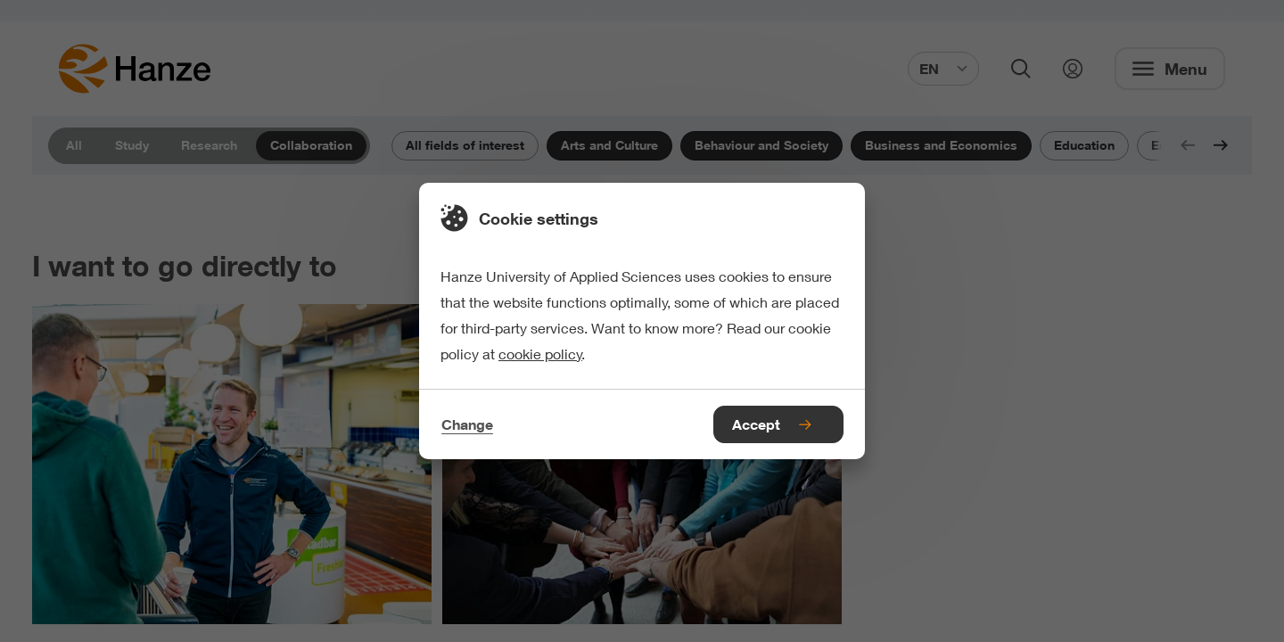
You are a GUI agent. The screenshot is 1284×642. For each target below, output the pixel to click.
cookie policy (540, 353)
